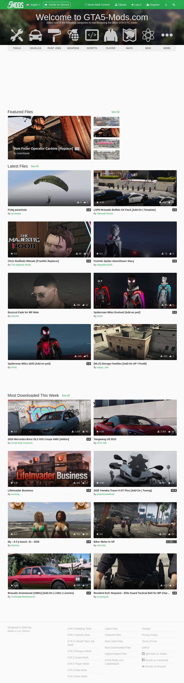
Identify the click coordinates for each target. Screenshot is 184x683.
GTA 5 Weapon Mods (79, 651)
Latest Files (111, 628)
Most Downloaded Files (118, 647)
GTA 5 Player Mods (78, 663)
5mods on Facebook (155, 660)
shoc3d (15, 316)
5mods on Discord (154, 666)
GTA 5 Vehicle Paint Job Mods (81, 643)
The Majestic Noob (21, 264)
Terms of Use (149, 641)
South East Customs (22, 443)
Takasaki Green (105, 213)
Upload (120, 4)
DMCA (145, 647)
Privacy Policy (150, 635)
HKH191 (101, 545)
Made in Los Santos (19, 631)
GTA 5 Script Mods (78, 657)
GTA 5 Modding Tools (79, 628)
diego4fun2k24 (104, 264)
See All (115, 111)
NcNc (100, 316)
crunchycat (102, 596)
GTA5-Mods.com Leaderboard (114, 662)
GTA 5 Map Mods (77, 670)
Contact (146, 628)
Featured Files (113, 635)
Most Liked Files (114, 641)
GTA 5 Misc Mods (77, 676)
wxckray (15, 494)
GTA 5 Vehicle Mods (79, 635)
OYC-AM (101, 443)
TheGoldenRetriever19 (23, 596)
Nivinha (15, 545)
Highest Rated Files (116, 653)
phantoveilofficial (105, 494)
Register (153, 4)
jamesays (16, 213)
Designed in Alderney (20, 627)
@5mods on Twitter (154, 653)
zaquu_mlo (103, 367)
